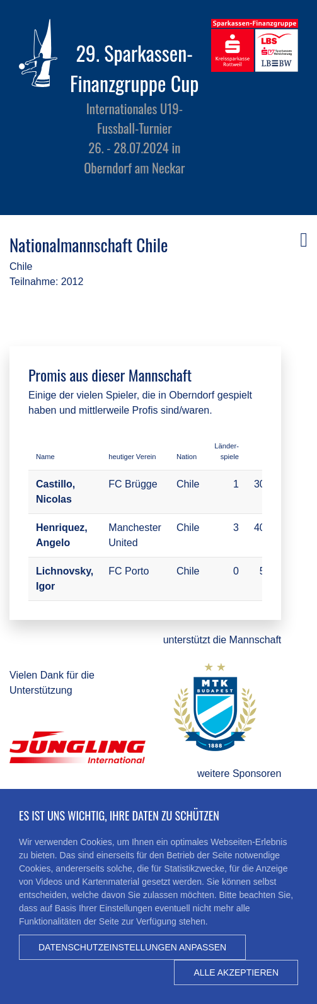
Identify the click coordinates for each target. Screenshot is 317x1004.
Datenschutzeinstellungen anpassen (132, 947)
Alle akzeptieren (236, 972)
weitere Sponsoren (239, 773)
